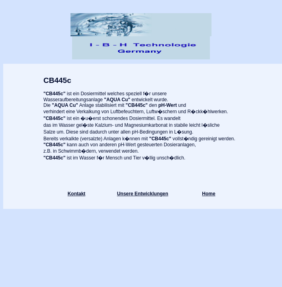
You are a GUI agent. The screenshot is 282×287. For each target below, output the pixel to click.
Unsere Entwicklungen (142, 194)
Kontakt (77, 194)
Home (208, 194)
